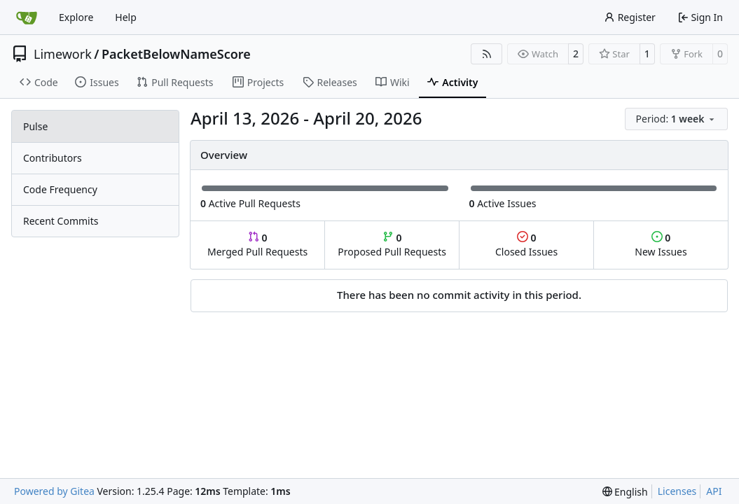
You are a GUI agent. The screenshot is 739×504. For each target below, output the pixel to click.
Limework (63, 54)
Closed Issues (526, 244)
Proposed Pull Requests (392, 244)
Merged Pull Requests (257, 244)
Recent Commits (60, 220)
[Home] (26, 17)
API (713, 491)
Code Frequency (60, 189)
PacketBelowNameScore (176, 54)
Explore (76, 17)
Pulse (35, 126)
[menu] (676, 119)
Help (126, 17)
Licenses (677, 491)
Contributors (52, 157)
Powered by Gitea (54, 491)
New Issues (660, 244)
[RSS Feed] (487, 53)
